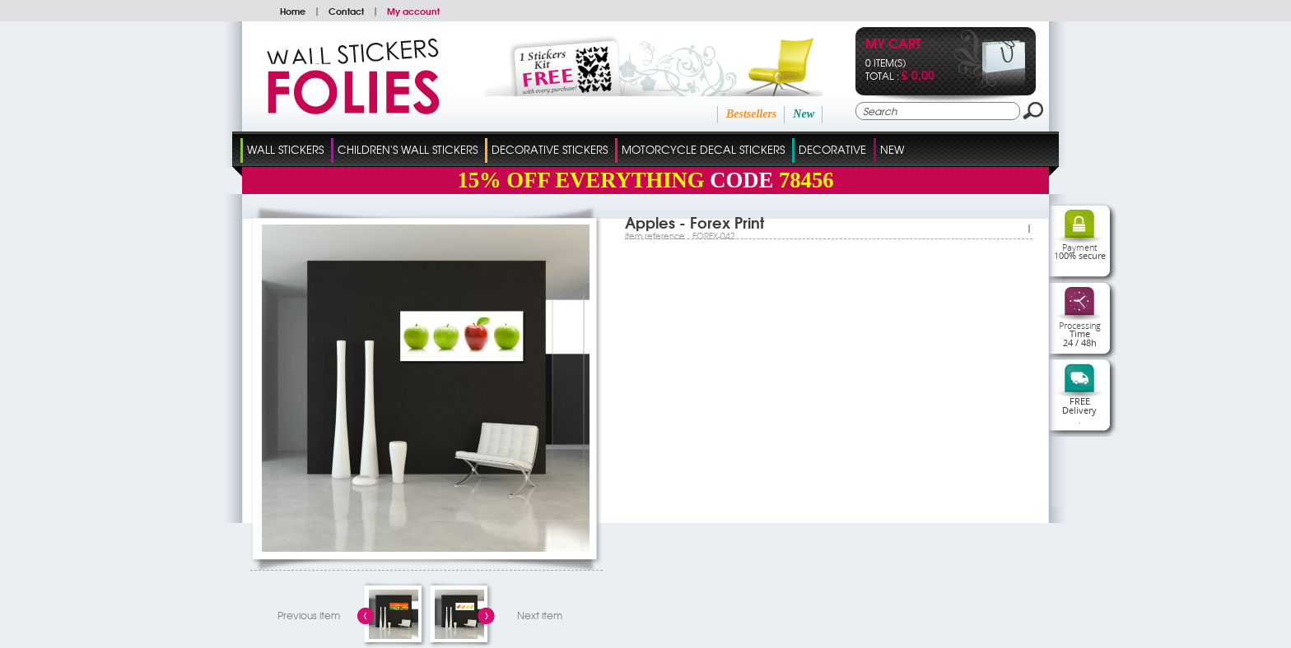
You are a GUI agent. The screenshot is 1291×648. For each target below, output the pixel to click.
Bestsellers (751, 114)
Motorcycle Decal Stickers (703, 149)
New (803, 114)
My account (413, 10)
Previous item (308, 615)
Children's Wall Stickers (408, 149)
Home (292, 10)
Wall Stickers (285, 149)
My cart (893, 45)
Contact (346, 10)
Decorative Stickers (550, 149)
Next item (539, 615)
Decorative (832, 149)
